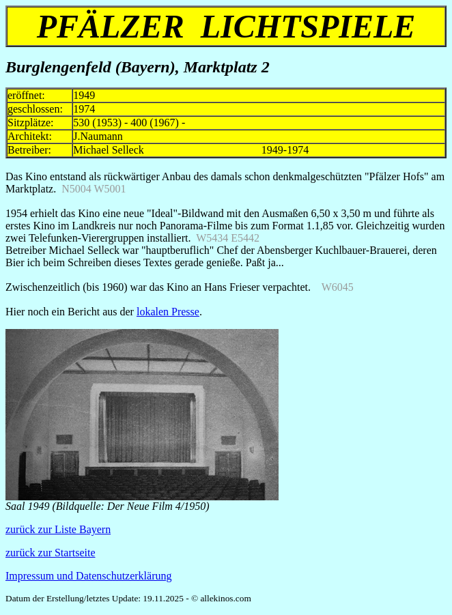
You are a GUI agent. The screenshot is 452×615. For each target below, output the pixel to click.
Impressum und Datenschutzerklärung (88, 576)
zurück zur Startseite (50, 552)
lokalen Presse (168, 311)
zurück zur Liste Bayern (58, 529)
